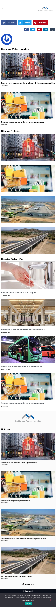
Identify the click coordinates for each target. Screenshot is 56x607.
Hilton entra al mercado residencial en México (23, 329)
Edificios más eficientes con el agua (18, 292)
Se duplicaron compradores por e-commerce (22, 122)
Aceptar (28, 604)
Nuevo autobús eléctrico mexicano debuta (21, 366)
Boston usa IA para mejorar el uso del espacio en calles (28, 83)
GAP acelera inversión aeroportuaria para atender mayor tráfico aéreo (23, 539)
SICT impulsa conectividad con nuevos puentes (16, 576)
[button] (2, 10)
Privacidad (28, 591)
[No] (52, 600)
